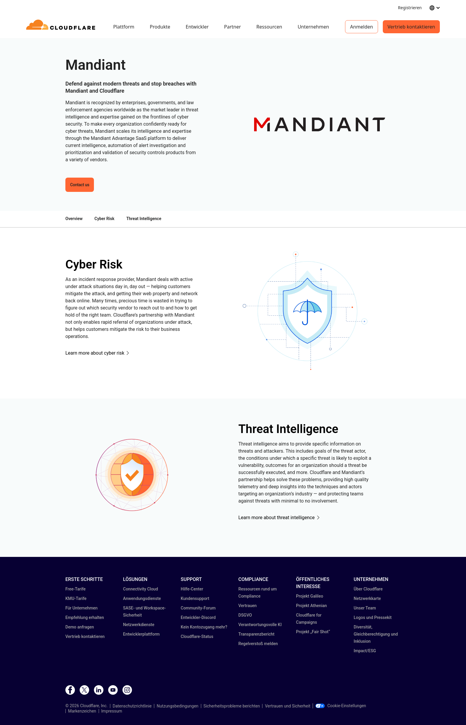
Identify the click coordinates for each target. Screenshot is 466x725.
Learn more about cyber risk (94, 353)
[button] (319, 124)
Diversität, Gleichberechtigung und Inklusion (376, 634)
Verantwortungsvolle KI (260, 624)
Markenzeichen (82, 711)
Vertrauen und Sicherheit (287, 706)
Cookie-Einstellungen (340, 705)
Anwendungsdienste (142, 598)
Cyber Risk (104, 218)
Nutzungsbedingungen (177, 706)
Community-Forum (198, 608)
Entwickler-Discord (198, 617)
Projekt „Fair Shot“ (313, 631)
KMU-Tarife (75, 598)
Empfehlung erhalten (84, 617)
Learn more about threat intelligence (276, 517)
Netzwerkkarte (367, 598)
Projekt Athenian (311, 605)
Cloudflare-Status (197, 636)
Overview (74, 218)
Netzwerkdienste (138, 624)
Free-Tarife (75, 589)
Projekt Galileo (309, 596)
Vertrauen (247, 605)
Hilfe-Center (192, 589)
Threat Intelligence (143, 218)
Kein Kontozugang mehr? (204, 627)
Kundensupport (195, 598)
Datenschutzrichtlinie (132, 706)
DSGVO (245, 615)
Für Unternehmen (81, 608)
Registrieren (410, 7)
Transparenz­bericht (256, 634)
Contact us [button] (79, 184)
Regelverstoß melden (258, 643)
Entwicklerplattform (141, 634)
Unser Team (365, 608)
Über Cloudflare (368, 589)
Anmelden (361, 26)
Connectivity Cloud (140, 589)
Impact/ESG (365, 650)
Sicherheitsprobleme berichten (232, 706)
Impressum (111, 711)
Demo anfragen (79, 627)
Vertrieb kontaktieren (411, 26)
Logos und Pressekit (373, 617)
